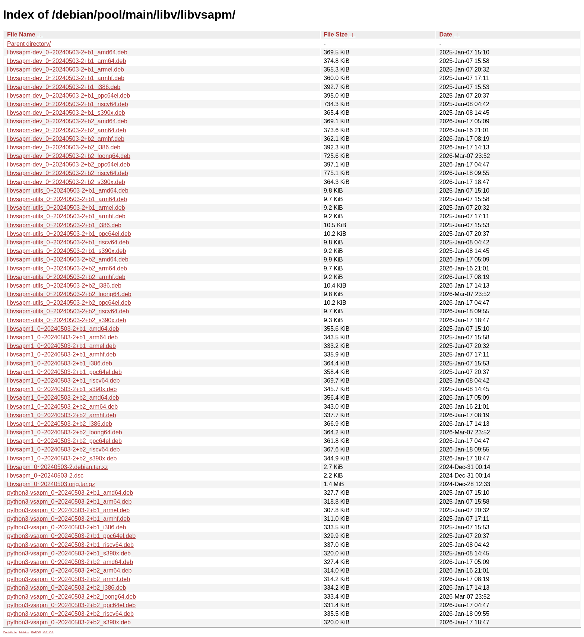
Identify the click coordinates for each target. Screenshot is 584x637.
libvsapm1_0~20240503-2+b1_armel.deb (61, 346)
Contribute (10, 632)
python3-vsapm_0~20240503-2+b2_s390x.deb (69, 622)
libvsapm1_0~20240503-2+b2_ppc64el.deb (64, 441)
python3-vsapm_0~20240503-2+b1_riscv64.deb (70, 545)
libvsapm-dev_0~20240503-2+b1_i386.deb (63, 87)
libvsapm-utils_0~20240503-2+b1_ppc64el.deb (69, 234)
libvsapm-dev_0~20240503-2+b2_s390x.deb (66, 182)
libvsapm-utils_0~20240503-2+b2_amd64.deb (67, 259)
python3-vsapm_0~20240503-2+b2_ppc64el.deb (71, 605)
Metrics (24, 632)
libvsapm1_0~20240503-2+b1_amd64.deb (63, 329)
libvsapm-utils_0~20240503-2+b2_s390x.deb (66, 320)
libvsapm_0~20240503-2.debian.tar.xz (57, 467)
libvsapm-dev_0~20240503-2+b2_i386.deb (63, 147)
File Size (335, 34)
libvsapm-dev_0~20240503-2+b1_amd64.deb (67, 52)
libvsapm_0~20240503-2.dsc (45, 475)
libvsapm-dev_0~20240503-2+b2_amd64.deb (67, 121)
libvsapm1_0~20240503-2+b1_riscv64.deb (63, 380)
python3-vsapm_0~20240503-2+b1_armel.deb (68, 510)
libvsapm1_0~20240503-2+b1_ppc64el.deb (64, 372)
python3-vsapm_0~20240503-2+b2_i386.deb (66, 587)
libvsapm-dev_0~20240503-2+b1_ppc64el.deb (68, 95)
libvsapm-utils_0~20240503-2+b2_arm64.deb (67, 268)
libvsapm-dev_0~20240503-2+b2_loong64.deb (68, 156)
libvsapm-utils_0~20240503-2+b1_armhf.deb (66, 216)
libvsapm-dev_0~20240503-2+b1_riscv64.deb (67, 104)
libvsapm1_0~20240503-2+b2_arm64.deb (62, 406)
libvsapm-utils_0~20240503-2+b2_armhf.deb (66, 277)
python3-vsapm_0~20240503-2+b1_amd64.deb (70, 492)
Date (445, 34)
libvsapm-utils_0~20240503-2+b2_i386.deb (64, 285)
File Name (21, 34)
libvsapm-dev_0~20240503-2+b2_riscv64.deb (67, 173)
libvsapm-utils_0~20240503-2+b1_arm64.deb (67, 199)
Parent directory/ (29, 44)
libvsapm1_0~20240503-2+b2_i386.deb (59, 424)
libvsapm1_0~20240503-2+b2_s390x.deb (62, 458)
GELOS (48, 632)
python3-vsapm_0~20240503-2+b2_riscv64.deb (70, 614)
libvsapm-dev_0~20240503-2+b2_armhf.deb (65, 139)
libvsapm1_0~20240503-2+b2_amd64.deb (63, 397)
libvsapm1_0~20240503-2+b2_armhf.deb (61, 415)
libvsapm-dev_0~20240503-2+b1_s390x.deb (66, 113)
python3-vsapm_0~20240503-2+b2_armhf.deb (68, 579)
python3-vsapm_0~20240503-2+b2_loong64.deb (71, 596)
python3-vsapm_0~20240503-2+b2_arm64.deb (69, 570)
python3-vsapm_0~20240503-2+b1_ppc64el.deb (71, 536)
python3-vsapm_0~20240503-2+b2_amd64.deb (70, 562)
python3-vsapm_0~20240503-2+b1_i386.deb (66, 527)
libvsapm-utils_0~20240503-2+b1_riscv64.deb (68, 242)
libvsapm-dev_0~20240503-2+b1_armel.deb (65, 69)
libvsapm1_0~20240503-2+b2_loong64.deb (64, 432)
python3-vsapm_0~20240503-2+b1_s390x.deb (69, 553)
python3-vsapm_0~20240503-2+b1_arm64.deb (69, 501)
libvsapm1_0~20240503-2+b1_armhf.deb (61, 354)
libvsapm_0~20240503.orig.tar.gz (51, 484)
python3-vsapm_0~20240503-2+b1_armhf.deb (68, 519)
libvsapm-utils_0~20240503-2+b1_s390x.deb (66, 251)
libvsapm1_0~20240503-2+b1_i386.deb (59, 363)
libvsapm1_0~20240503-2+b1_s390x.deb (62, 389)
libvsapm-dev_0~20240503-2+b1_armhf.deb (65, 78)
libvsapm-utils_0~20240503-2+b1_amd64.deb (67, 190)
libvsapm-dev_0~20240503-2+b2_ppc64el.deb (68, 164)
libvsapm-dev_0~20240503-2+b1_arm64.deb (66, 61)
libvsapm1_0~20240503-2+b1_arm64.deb (62, 337)
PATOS (36, 632)
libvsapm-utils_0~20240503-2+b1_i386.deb (64, 225)
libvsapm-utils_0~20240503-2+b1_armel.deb (66, 208)
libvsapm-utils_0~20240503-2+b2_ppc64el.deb (69, 303)
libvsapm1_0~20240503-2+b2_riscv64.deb (63, 449)
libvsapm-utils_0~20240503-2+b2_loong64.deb (69, 294)
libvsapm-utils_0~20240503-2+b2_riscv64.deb (68, 311)
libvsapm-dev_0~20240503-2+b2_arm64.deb (66, 130)
